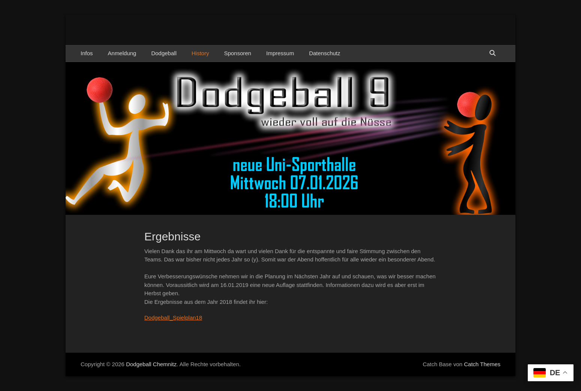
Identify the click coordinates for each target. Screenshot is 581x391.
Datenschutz (324, 53)
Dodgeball (164, 53)
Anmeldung (122, 53)
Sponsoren (238, 53)
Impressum (280, 53)
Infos (87, 53)
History (200, 53)
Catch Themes (482, 364)
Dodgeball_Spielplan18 (173, 317)
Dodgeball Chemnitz (151, 364)
